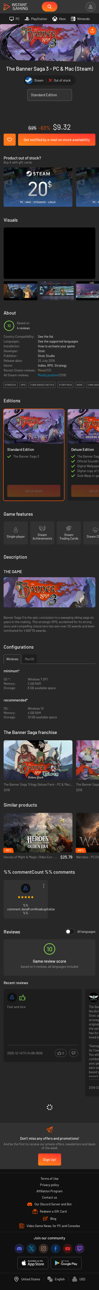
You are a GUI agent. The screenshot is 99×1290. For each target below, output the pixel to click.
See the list (45, 336)
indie (80, 384)
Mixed (42, 370)
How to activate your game (56, 346)
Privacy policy (49, 1185)
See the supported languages (58, 341)
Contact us (49, 1197)
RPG (50, 365)
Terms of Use (49, 1178)
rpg (23, 384)
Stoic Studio (46, 356)
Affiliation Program (49, 1191)
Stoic (41, 351)
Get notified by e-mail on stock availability (57, 139)
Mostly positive (48, 375)
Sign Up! (49, 1159)
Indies (42, 365)
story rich (65, 384)
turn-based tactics (42, 384)
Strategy (61, 365)
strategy (10, 384)
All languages (80, 931)
